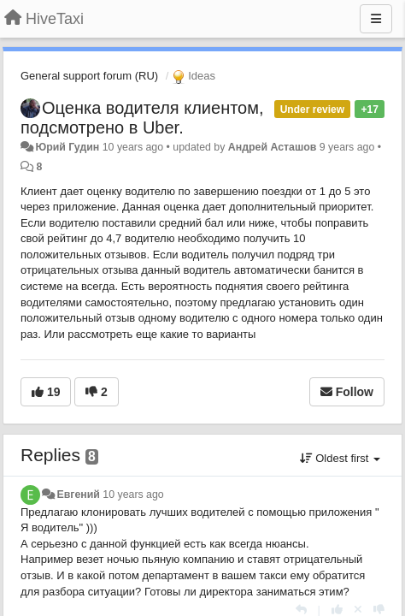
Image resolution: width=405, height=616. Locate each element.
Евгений (77, 494)
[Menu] (376, 18)
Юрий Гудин (67, 147)
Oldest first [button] (340, 458)
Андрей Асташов (272, 147)
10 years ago (133, 494)
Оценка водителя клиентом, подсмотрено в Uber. (142, 117)
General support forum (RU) (89, 75)
